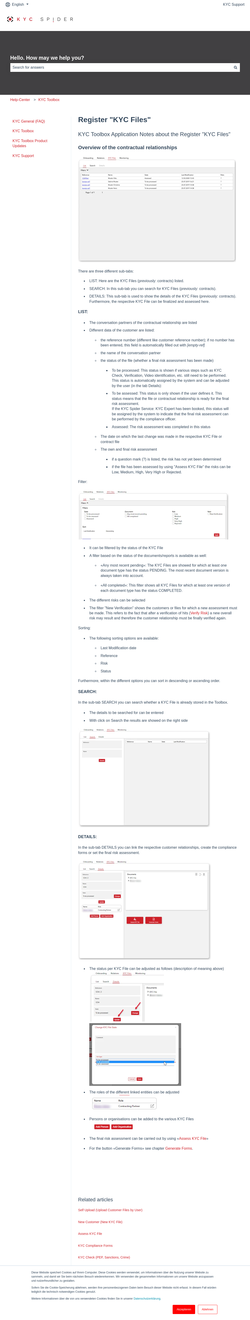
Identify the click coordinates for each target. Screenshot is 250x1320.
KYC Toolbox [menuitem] (23, 131)
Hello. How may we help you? (47, 58)
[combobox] (120, 67)
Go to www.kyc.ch (225, 20)
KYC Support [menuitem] (23, 156)
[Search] (235, 67)
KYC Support (233, 4)
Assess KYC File (192, 1138)
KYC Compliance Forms (95, 1245)
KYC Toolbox (48, 100)
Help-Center (20, 100)
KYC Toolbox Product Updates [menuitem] (30, 143)
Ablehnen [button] (207, 1309)
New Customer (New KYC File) (100, 1222)
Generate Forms (178, 1148)
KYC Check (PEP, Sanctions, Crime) (104, 1257)
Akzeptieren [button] (184, 1309)
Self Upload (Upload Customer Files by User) (110, 1210)
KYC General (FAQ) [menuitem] (29, 121)
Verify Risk (199, 613)
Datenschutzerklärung (147, 1298)
